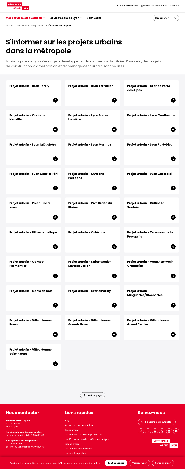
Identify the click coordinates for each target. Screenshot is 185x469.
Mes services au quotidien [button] (25, 18)
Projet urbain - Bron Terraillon (90, 86)
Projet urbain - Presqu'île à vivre (29, 205)
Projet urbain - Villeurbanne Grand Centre (148, 322)
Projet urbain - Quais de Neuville (27, 117)
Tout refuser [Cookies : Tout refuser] (139, 462)
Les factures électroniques (78, 448)
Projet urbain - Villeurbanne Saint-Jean (30, 351)
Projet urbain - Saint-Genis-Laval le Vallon (89, 264)
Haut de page (92, 395)
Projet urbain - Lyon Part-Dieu (150, 144)
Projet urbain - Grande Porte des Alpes (148, 88)
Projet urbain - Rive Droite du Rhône (90, 205)
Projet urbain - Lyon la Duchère (32, 144)
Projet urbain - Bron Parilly (29, 86)
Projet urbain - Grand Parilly (89, 291)
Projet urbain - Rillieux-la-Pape (33, 232)
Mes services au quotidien (30, 25)
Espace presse (72, 444)
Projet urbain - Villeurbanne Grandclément (89, 322)
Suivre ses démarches (154, 5)
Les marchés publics (75, 453)
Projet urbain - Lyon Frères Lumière (88, 117)
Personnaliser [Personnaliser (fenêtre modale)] (163, 462)
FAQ (67, 420)
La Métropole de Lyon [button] (66, 18)
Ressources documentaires (79, 425)
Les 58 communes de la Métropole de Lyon (87, 439)
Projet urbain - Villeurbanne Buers (30, 322)
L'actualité (94, 18)
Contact (174, 5)
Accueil (9, 25)
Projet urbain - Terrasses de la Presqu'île (150, 234)
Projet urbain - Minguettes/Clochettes (145, 293)
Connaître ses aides (127, 5)
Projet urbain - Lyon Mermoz (89, 144)
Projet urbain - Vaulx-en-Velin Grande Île (150, 264)
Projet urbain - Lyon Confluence (151, 115)
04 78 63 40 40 (14, 443)
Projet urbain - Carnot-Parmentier (27, 264)
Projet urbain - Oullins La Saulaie (145, 205)
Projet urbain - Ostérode (86, 232)
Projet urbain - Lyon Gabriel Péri (33, 174)
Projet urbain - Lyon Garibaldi (149, 174)
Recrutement (72, 430)
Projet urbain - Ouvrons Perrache (86, 176)
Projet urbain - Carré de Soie (30, 291)
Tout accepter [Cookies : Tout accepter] (116, 462)
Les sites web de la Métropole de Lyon (84, 434)
